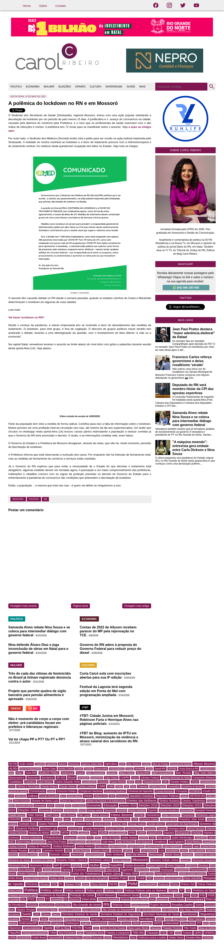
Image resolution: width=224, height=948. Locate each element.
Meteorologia (155, 854)
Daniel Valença (74, 796)
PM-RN (113, 884)
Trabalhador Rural (94, 933)
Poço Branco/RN (148, 884)
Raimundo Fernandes (108, 899)
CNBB (119, 786)
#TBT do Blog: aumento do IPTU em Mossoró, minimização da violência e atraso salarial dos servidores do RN (109, 737)
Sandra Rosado (26, 909)
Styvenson (15, 928)
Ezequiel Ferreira (205, 810)
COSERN (195, 791)
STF (199, 923)
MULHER (49, 86)
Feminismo (188, 815)
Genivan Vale (119, 824)
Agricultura (111, 763)
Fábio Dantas (35, 815)
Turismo (187, 932)
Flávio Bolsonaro (93, 819)
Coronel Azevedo (164, 791)
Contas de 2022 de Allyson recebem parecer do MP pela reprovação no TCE (108, 631)
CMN (110, 786)
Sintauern (146, 923)
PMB (122, 884)
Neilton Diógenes (175, 865)
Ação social (26, 763)
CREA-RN (20, 796)
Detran (185, 796)
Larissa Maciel (208, 846)
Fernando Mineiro (42, 819)
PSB (186, 895)
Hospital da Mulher (39, 832)
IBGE (74, 833)
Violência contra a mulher (152, 937)
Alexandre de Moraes (180, 764)
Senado (25, 919)
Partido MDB (130, 873)
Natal (105, 865)
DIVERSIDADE (114, 86)
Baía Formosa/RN (95, 773)
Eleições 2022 (191, 805)
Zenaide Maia (193, 937)
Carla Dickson (45, 782)
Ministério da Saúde (19, 860)
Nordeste (203, 865)
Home (27, 5)
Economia (94, 805)
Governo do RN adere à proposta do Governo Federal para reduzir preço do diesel (110, 648)
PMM (132, 884)
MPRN (66, 865)
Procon (154, 895)
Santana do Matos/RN (70, 910)
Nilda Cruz (192, 866)
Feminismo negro (206, 815)
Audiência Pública (49, 773)
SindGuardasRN (28, 923)
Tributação (152, 932)
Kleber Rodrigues (118, 846)
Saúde (26, 914)
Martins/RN (77, 854)
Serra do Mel (56, 919)
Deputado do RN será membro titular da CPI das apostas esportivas (193, 389)
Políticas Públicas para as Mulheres (145, 890)
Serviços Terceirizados (103, 919)
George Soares (136, 824)
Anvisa (129, 769)
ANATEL (88, 769)
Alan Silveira (133, 764)
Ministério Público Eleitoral (72, 860)
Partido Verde (56, 878)
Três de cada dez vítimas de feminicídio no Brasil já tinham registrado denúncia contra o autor (39, 677)
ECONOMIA (33, 86)
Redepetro (162, 899)
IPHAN (81, 838)
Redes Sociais (177, 899)
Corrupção (181, 791)
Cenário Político (179, 781)
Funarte (211, 819)
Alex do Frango (160, 764)
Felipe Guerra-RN (171, 815)
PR (188, 890)
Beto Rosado (183, 772)
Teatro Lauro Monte (138, 928)
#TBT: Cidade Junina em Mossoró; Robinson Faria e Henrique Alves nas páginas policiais (109, 719)
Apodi (149, 769)
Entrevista (110, 810)
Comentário (173, 786)
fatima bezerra (100, 815)
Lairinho (187, 846)
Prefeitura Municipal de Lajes (22, 895)
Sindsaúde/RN (99, 923)
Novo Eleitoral (26, 869)
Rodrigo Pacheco (140, 905)
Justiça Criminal (17, 846)
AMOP (79, 769)
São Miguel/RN (170, 910)
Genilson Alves (102, 824)
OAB (38, 869)
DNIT (50, 805)
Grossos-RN (75, 828)
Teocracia (155, 928)
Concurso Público (67, 791)
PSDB (211, 895)
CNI (126, 786)
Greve (62, 828)
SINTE (157, 923)
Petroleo (44, 884)
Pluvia (85, 884)
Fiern (67, 819)
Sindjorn (85, 923)
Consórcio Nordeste (115, 791)
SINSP (136, 923)
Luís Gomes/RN (149, 851)
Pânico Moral (142, 870)
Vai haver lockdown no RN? (26, 317)
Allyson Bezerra (204, 763)
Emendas (45, 810)
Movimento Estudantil (204, 860)
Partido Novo (147, 874)
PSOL (31, 899)
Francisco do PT (168, 819)
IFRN (132, 832)
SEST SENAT (179, 919)
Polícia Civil (187, 884)
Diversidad (40, 805)
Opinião (66, 869)
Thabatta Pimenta (172, 928)
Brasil (72, 777)
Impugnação (183, 833)
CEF (165, 782)
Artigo (19, 773)
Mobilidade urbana (100, 860)
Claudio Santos (68, 786)
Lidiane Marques (81, 851)
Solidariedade (171, 923)
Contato (60, 5)
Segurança (207, 914)
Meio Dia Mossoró (136, 854)
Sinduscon (114, 923)
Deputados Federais (167, 796)
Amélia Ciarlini (66, 768)
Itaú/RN (143, 838)
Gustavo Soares (115, 828)
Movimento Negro (18, 865)
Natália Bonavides (135, 865)
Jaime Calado (24, 842)
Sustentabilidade (32, 928)
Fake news (84, 815)
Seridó (44, 919)
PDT (150, 878)
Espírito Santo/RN (137, 810)
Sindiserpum (72, 923)
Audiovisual (67, 773)
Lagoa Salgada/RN (171, 846)
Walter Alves (176, 937)
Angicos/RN (101, 768)
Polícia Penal (15, 890)
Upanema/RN (55, 937)
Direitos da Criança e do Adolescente (105, 801)
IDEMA (103, 833)
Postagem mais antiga (136, 605)
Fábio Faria (52, 815)
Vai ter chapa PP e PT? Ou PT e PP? (36, 739)
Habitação (150, 828)
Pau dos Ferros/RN (97, 878)
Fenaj (26, 819)
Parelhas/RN (182, 870)
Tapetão (48, 928)
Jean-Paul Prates (56, 841)
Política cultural (51, 890)
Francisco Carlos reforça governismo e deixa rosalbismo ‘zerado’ (192, 361)
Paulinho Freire (118, 878)
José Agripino (176, 841)
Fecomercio (153, 815)
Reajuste (125, 899)
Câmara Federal (150, 777)
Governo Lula (48, 828)
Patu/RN (80, 878)
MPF (57, 865)
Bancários (112, 773)
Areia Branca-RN (188, 768)
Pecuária (159, 878)
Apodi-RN (160, 768)
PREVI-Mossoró (106, 895)
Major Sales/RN (197, 851)
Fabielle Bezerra (16, 815)
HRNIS (55, 833)
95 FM (13, 763)
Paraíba (154, 870)
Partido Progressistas (166, 873)
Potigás (173, 890)
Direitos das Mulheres (141, 800)
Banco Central (126, 773)
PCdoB (141, 878)
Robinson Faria (121, 904)
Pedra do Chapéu (174, 878)
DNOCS (59, 806)
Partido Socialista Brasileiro (192, 874)
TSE (170, 932)
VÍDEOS (15, 708)
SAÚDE (131, 86)
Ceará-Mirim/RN (152, 782)
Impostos (169, 832)
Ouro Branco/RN (96, 870)
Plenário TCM (73, 884)
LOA (136, 850)
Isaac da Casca (111, 837)
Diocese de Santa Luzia (45, 800)
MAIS (142, 86)
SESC (160, 919)
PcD (132, 878)
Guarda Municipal (94, 828)
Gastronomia (66, 824)
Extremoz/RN (187, 810)
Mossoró (18, 499)
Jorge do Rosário (125, 842)
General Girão (84, 823)
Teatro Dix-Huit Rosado (113, 928)
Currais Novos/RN (49, 796)
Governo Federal (27, 828)
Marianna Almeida (28, 854)
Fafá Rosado (68, 815)
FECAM (139, 815)
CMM (101, 786)
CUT (63, 796)
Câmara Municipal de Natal (176, 777)
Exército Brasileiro (169, 810)
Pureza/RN (57, 899)
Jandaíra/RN (39, 842)
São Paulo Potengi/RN (191, 909)
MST (85, 865)
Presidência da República (53, 895)
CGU (11, 786)
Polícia (174, 884)
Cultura (32, 795)
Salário (199, 904)
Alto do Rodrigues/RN (30, 769)
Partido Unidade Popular (36, 878)
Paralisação (167, 869)
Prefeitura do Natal (204, 890)
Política (34, 499)
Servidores (147, 919)
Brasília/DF (83, 778)
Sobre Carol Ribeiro (185, 150)
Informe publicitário (31, 837)
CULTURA (95, 86)
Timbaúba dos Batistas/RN (35, 933)
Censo (195, 782)
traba (80, 933)
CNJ (133, 786)
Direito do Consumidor (72, 801)
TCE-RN (76, 928)
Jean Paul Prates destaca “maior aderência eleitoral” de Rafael (193, 333)
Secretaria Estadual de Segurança (120, 914)
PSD (202, 895)
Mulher (94, 865)
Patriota (69, 878)
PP (181, 890)
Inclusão (196, 833)
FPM (134, 819)
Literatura (116, 850)
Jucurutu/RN (209, 842)
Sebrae (46, 914)
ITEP (152, 837)
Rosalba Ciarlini (182, 904)
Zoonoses (208, 938)
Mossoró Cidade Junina (164, 860)
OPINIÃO (80, 86)
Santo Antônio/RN (91, 910)
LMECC (127, 851)
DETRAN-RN (197, 796)
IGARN (141, 833)
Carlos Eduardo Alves (67, 781)
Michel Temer (173, 854)
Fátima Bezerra (121, 815)
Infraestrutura (53, 837)
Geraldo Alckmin (156, 824)
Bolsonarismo (17, 777)
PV (65, 899)
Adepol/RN (51, 764)
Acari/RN (40, 764)
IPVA (98, 838)
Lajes (196, 846)
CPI (11, 796)
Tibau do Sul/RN (207, 928)
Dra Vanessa (79, 806)
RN (45, 499)
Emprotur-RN (71, 810)
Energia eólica (94, 810)
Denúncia (122, 796)
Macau (184, 851)
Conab (51, 791)
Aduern (62, 764)
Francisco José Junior (191, 819)
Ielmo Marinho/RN (118, 833)
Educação (110, 805)
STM (212, 923)
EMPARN (57, 810)
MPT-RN (76, 866)
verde (107, 938)
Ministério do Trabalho (43, 860)
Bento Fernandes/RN (162, 773)
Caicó (135, 777)
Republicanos (47, 905)
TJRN (53, 932)
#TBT (85, 707)
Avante (80, 773)
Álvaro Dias (49, 768)
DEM (112, 796)
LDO (68, 850)
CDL (138, 782)
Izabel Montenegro (182, 837)
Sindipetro (57, 923)
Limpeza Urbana (100, 850)
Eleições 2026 (27, 810)
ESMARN (122, 810)
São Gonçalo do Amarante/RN (118, 909)
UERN (198, 932)
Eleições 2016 (128, 805)
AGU (122, 764)
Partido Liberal (112, 873)
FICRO (58, 819)
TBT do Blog (62, 928)
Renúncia (32, 905)
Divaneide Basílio (24, 806)
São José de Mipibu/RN (148, 910)
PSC (194, 895)
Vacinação (97, 937)
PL (61, 884)
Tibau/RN (14, 932)
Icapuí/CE (84, 833)
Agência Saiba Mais (92, 764)
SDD (36, 914)
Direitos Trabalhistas (193, 800)
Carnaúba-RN (89, 782)
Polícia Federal (206, 884)
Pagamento (127, 869)
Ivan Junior (163, 837)
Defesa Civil (101, 796)
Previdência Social (128, 895)
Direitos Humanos (169, 800)
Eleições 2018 (148, 805)
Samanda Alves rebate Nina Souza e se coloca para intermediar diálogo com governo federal (39, 631)
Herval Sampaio (196, 828)
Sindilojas (44, 923)
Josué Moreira (194, 842)
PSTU (40, 899)
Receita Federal (139, 899)
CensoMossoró (208, 782)
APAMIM (139, 768)
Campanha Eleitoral (204, 777)
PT (47, 899)
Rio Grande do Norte (87, 904)
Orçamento (80, 869)
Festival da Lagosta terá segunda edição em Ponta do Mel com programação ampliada (106, 690)
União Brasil (39, 937)
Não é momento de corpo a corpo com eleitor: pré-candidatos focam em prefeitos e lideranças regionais (38, 723)
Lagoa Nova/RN (153, 846)
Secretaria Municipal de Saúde (161, 914)
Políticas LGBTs (114, 890)
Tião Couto (190, 928)
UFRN (12, 937)
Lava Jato (35, 850)
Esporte (152, 810)
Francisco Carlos (149, 819)
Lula (161, 850)
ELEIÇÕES (64, 86)
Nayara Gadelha (156, 865)
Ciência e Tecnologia (28, 786)
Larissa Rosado (18, 850)
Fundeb (12, 824)
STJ (206, 923)
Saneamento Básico (47, 910)
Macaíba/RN (172, 851)
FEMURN (14, 819)
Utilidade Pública (73, 937)
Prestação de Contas (82, 895)
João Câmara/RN (77, 842)
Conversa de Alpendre (140, 791)
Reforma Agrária (195, 899)
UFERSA (209, 932)
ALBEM (146, 764)
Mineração (187, 854)
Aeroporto (74, 764)
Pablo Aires (112, 869)
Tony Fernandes (67, 933)
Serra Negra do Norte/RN (76, 919)
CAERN (124, 777)
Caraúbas (30, 782)
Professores (166, 895)
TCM (88, 927)
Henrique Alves (176, 828)
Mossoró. (186, 860)
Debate (88, 796)
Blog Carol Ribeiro (205, 773)
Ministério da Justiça (205, 854)
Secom (56, 914)
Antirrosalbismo (117, 769)
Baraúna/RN (143, 773)
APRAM (172, 768)
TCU (96, 928)
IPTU (90, 837)
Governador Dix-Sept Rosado (182, 824)
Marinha (43, 854)
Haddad (162, 828)
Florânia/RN (109, 819)
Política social (94, 890)
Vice (133, 937)
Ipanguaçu (70, 837)
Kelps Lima (102, 846)
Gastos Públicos (48, 823)
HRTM (64, 832)
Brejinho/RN (96, 778)
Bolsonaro (33, 777)
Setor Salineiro (196, 919)
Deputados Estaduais (141, 796)
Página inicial (80, 605)
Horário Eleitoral (17, 833)
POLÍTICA (16, 86)
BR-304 (61, 777)
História (211, 828)
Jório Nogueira (144, 842)
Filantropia (77, 819)
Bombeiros (48, 777)
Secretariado (190, 914)
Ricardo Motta (63, 905)
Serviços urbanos (128, 919)
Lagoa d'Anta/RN (136, 846)
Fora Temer (123, 819)
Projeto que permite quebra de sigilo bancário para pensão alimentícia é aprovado (37, 695)
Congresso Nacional (90, 791)
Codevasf (143, 786)
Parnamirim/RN (198, 869)
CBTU (130, 782)
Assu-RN (31, 772)
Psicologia (14, 899)
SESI (168, 919)
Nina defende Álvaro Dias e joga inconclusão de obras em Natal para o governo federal (38, 648)
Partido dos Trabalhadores (86, 873)
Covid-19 (209, 791)
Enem (82, 810)
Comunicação (37, 791)
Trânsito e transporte (117, 932)
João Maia (108, 841)
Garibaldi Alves (27, 823)
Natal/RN (116, 865)
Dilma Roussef (21, 801)
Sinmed (126, 923)
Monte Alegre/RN (121, 860)
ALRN (13, 768)
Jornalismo (160, 841)
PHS (54, 884)
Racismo (74, 899)
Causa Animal (118, 782)
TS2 (163, 933)
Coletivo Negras (157, 786)
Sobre (43, 5)
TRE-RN (138, 932)
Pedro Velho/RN (192, 878)
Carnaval (102, 782)
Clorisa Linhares (86, 786)
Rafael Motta (89, 899)
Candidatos (15, 781)
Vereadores (120, 937)
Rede (152, 899)
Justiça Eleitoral (63, 846)
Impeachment (154, 833)
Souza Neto (188, 923)
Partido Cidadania (27, 873)
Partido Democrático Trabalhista (53, 874)
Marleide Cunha (59, 854)
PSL (23, 899)
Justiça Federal (85, 846)
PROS (178, 895)
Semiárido (13, 919)
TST (178, 933)
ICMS (94, 832)
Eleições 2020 (170, 805)
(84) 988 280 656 (186, 287)
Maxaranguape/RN (94, 854)
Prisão (145, 895)
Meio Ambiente (114, 854)
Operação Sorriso (52, 870)
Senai (35, 919)
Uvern (87, 938)
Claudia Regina (49, 786)
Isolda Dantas (129, 837)
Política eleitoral (74, 890)
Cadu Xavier (111, 777)
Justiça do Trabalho (39, 846)
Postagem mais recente (23, 605)
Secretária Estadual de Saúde (79, 914)
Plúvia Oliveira (98, 884)
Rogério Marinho (159, 904)
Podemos (163, 884)
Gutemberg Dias (134, 828)
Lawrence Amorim (53, 850)
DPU (68, 806)
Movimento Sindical (40, 865)
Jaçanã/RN (200, 838)
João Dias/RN (93, 842)
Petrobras (31, 884)
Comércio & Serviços (193, 786)
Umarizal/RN (24, 938)
